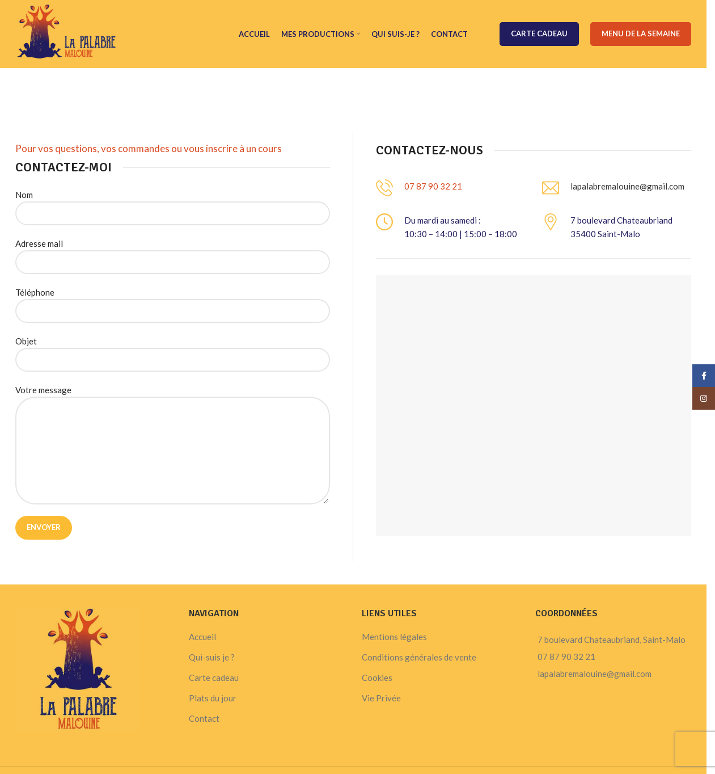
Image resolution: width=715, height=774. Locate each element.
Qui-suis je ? (212, 657)
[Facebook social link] (703, 375)
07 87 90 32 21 (433, 186)
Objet (172, 350)
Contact (204, 718)
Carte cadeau (539, 33)
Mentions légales (394, 637)
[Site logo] (66, 33)
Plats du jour (212, 698)
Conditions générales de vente (419, 657)
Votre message (172, 420)
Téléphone (172, 301)
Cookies (377, 677)
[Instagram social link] (703, 398)
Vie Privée (381, 698)
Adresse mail (172, 252)
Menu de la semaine (641, 33)
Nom (172, 203)
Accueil (202, 637)
